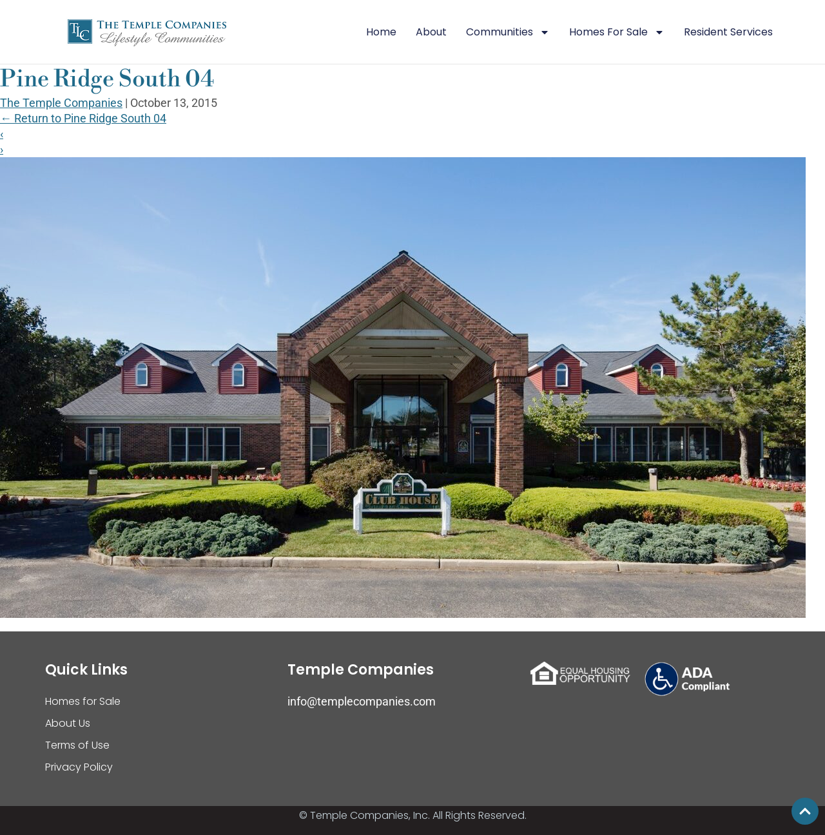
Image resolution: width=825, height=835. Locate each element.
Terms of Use (77, 745)
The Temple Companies (61, 103)
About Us (67, 723)
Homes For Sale (617, 32)
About (431, 31)
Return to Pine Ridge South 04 (83, 118)
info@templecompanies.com (361, 701)
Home (381, 31)
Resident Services (728, 31)
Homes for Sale (83, 701)
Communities (508, 32)
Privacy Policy (79, 767)
